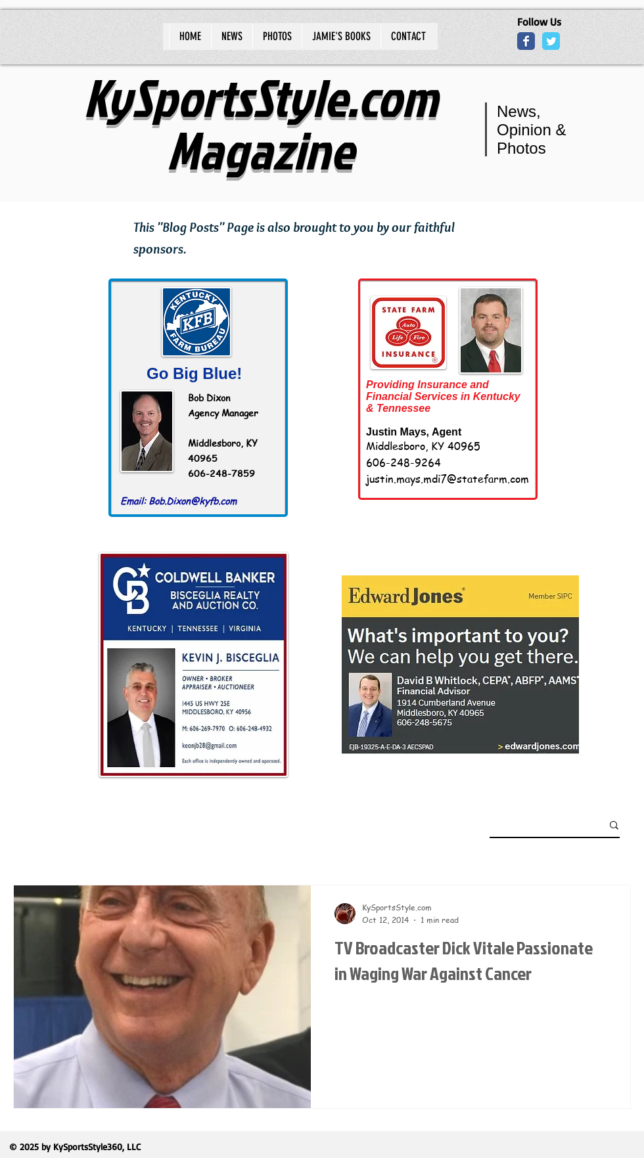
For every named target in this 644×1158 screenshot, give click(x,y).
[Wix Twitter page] (551, 41)
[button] (614, 826)
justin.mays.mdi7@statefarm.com (447, 479)
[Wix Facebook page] (526, 41)
